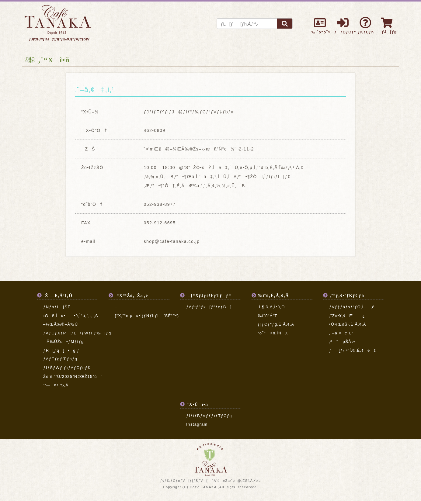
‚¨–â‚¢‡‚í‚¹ (341, 333)
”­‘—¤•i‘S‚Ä (55, 385)
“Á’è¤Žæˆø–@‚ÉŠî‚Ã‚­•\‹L (236, 480)
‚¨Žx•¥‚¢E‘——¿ (347, 315)
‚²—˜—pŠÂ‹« (342, 341)
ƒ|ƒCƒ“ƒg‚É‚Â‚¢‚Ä (276, 324)
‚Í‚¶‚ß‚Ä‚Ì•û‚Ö (271, 307)
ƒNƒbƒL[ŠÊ (57, 307)
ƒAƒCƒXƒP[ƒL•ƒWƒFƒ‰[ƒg (77, 333)
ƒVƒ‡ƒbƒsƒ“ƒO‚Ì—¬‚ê (352, 307)
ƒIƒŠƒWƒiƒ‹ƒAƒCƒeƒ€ (66, 367)
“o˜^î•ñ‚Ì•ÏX (273, 333)
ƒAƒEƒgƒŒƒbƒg (60, 359)
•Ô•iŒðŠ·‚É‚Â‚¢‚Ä (347, 324)
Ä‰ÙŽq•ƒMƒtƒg (63, 341)
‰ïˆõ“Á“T (267, 315)
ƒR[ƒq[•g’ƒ (61, 350)
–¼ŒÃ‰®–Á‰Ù (60, 324)
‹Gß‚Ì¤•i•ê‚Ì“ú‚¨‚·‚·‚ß (74, 315)
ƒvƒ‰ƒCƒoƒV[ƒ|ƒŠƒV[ (183, 480)
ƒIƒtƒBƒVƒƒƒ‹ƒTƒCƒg (209, 415)
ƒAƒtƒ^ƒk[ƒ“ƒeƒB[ (208, 307)
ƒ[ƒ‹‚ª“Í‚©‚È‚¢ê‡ (352, 350)
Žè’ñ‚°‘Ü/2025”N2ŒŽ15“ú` (72, 376)
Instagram (196, 424)
